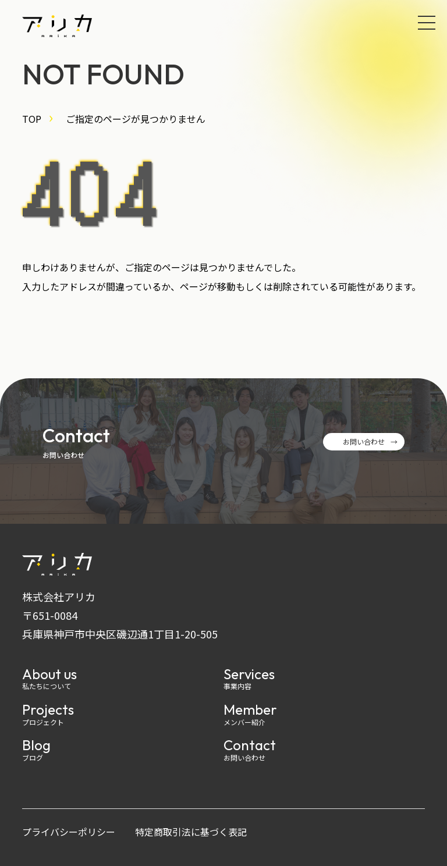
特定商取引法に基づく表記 (191, 832)
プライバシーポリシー (68, 832)
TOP (31, 119)
